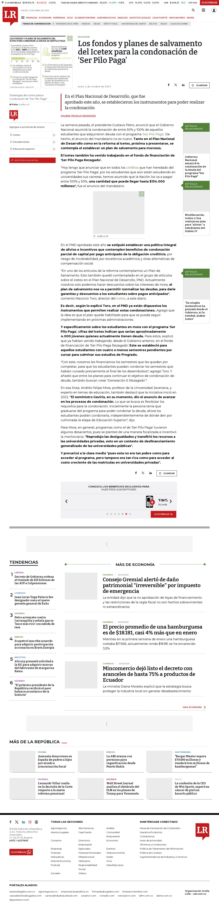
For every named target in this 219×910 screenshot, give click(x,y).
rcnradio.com (107, 895)
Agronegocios (59, 828)
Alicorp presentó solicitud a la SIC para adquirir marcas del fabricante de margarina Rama (34, 666)
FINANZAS (31, 17)
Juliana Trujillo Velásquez (78, 115)
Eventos (110, 848)
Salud (178, 779)
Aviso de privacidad (151, 840)
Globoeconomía (115, 852)
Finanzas (55, 852)
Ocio (109, 861)
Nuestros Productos (151, 832)
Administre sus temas (24, 160)
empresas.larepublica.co (75, 891)
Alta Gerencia (86, 828)
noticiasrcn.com (127, 895)
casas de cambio (179, 24)
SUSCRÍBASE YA (163, 514)
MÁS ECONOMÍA (192, 707)
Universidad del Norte (133, 24)
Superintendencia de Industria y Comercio (163, 856)
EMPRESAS (59, 17)
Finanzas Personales (90, 852)
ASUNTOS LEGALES (140, 17)
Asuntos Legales (60, 832)
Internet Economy (61, 861)
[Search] (193, 10)
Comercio (20, 593)
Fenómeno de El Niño (67, 24)
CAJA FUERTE (160, 17)
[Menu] (23, 17)
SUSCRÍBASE (209, 2)
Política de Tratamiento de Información (161, 848)
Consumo (56, 840)
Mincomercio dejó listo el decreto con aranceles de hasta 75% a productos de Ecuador (149, 674)
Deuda (97, 24)
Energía (86, 24)
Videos (82, 873)
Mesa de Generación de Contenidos (160, 828)
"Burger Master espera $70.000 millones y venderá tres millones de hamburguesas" (192, 761)
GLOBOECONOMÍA (85, 17)
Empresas (56, 848)
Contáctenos (147, 836)
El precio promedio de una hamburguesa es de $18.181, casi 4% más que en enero (152, 630)
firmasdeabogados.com (105, 891)
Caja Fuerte (85, 832)
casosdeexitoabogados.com (25, 895)
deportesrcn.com (19, 899)
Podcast (55, 865)
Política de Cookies (151, 852)
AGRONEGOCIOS (106, 17)
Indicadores (57, 856)
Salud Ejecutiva (114, 865)
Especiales (84, 848)
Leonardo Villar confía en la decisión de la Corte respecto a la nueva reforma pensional (55, 788)
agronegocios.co (48, 891)
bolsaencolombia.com (135, 891)
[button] (65, 502)
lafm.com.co (146, 895)
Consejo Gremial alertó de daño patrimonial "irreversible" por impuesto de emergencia (152, 585)
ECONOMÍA (45, 17)
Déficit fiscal (111, 24)
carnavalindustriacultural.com (61, 895)
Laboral (19, 572)
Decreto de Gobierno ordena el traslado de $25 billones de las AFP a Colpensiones (35, 580)
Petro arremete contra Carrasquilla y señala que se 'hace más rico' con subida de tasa (35, 622)
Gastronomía (182, 752)
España (42, 752)
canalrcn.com (88, 895)
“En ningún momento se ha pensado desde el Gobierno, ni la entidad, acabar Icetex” (196, 311)
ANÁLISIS (123, 17)
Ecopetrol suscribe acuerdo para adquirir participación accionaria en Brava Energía (34, 644)
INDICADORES (177, 17)
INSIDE (190, 17)
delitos (153, 24)
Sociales (55, 873)
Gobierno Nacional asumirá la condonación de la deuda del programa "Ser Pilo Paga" (195, 166)
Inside (109, 856)
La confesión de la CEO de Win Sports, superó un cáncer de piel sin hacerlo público (192, 788)
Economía (112, 840)
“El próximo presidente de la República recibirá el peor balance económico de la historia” (34, 690)
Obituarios (84, 861)
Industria (20, 657)
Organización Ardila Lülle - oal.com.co (197, 892)
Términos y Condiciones (153, 844)
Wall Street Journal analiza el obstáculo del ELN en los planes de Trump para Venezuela (122, 788)
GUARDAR (199, 85)
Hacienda (20, 613)
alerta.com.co (164, 895)
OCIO (70, 17)
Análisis (110, 828)
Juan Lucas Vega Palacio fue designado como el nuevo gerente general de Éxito (34, 600)
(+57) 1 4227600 (18, 840)
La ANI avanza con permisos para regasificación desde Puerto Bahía (121, 761)
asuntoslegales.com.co (22, 891)
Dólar (163, 24)
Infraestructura (86, 856)
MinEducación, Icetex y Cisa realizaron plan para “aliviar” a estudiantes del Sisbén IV (195, 223)
